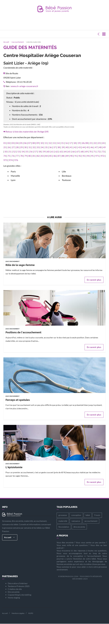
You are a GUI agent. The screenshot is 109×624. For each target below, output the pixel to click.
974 (11, 160)
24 (103, 143)
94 (88, 156)
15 (62, 143)
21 (91, 143)
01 (4, 143)
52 (14, 151)
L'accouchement (18, 42)
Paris (13, 171)
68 (82, 151)
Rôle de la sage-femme (20, 265)
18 (74, 143)
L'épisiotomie (14, 467)
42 (75, 147)
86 (55, 156)
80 (29, 156)
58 (39, 151)
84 (46, 156)
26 (9, 147)
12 (50, 143)
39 (63, 147)
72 (99, 151)
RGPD (30, 613)
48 (100, 147)
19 (78, 143)
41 (71, 147)
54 (23, 151)
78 (21, 156)
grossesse (62, 515)
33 (38, 147)
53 (18, 151)
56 (31, 151)
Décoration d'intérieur (18, 583)
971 (97, 156)
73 (103, 151)
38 (58, 147)
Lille (64, 171)
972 (102, 156)
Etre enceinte (13, 592)
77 (17, 156)
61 (52, 151)
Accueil (6, 42)
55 (27, 151)
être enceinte (79, 527)
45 (87, 147)
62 (56, 151)
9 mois (97, 515)
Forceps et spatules (18, 400)
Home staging (14, 598)
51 (10, 151)
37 (54, 147)
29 (21, 147)
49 (104, 147)
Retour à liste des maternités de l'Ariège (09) (27, 131)
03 (13, 143)
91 (75, 156)
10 (41, 143)
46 (92, 147)
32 (34, 147)
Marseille (15, 175)
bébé (88, 515)
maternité (62, 521)
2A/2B (85, 143)
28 (17, 147)
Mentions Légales (18, 613)
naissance (76, 521)
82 (38, 156)
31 (29, 147)
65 (69, 151)
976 (16, 160)
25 (4, 147)
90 (71, 156)
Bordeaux (66, 175)
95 (92, 156)
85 (50, 156)
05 (21, 143)
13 (54, 143)
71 (94, 151)
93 (84, 156)
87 (59, 156)
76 (13, 156)
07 (29, 143)
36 (50, 147)
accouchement (90, 521)
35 (46, 147)
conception (76, 515)
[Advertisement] (55, 23)
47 (96, 147)
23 (99, 143)
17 (70, 143)
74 (4, 156)
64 (65, 151)
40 (67, 147)
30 (25, 147)
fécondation (63, 527)
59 (44, 151)
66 (73, 151)
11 (46, 143)
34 (42, 147)
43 (79, 147)
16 (66, 143)
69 (86, 151)
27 (13, 147)
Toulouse (66, 180)
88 (63, 156)
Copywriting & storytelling (19, 595)
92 (79, 156)
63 (61, 151)
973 (5, 160)
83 (42, 156)
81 (34, 156)
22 (95, 143)
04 (17, 143)
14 (58, 143)
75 (9, 156)
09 (37, 143)
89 (67, 156)
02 (9, 143)
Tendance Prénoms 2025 (19, 586)
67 (77, 151)
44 (83, 147)
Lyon (13, 180)
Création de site (15, 589)
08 (33, 143)
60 (48, 151)
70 (90, 151)
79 (25, 156)
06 (25, 143)
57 (35, 151)
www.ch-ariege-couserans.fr (24, 86)
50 (6, 151)
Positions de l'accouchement (23, 332)
